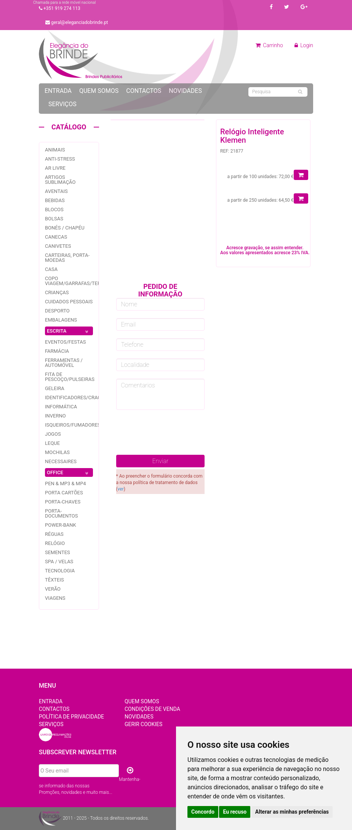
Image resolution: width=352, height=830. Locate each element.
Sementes (57, 552)
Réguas (54, 534)
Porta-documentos (61, 513)
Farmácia (57, 351)
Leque (52, 443)
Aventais (56, 191)
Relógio (55, 543)
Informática (61, 406)
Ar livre (55, 168)
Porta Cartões (64, 492)
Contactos (143, 90)
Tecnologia (60, 571)
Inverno (55, 416)
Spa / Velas (59, 561)
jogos (53, 434)
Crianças (57, 292)
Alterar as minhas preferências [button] (292, 812)
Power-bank (60, 525)
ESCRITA (69, 331)
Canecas (56, 237)
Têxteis (54, 580)
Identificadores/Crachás (77, 397)
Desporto (57, 311)
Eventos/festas (65, 342)
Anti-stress (60, 159)
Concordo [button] (202, 812)
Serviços (62, 104)
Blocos (54, 209)
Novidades (185, 90)
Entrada (58, 90)
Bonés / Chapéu (65, 228)
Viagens (55, 598)
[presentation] (174, 432)
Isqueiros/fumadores (73, 425)
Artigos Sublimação (60, 179)
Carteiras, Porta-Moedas (67, 257)
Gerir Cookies (143, 724)
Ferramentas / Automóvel (64, 362)
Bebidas (55, 200)
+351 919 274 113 (59, 8)
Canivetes (58, 246)
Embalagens (61, 320)
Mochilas (57, 452)
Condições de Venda (152, 709)
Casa (51, 269)
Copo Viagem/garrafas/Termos (78, 281)
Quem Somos (98, 90)
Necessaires (61, 461)
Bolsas (54, 218)
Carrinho (269, 45)
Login (303, 45)
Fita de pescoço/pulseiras (69, 376)
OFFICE (69, 473)
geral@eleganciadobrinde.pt (76, 22)
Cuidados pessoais (69, 301)
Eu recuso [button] (234, 812)
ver (121, 489)
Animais (55, 150)
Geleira (54, 388)
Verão (53, 589)
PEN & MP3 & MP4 (65, 483)
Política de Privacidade (71, 717)
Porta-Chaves (62, 502)
